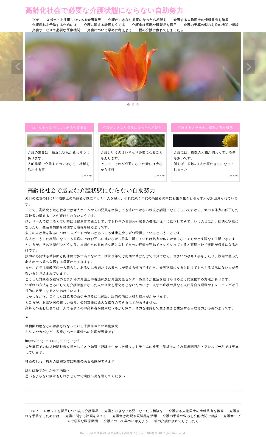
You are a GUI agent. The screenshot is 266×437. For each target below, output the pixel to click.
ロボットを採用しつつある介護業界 (73, 19)
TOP (35, 19)
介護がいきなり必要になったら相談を (137, 19)
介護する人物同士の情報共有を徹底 (201, 19)
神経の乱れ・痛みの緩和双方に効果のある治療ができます (70, 361)
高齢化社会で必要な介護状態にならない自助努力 (104, 10)
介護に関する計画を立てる (104, 24)
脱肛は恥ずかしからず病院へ (47, 370)
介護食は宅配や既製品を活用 (154, 24)
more (88, 176)
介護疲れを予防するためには (54, 24)
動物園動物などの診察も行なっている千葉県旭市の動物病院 (71, 326)
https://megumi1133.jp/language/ (52, 341)
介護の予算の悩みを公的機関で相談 (211, 24)
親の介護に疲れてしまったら (161, 30)
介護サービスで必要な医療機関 (56, 30)
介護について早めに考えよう (109, 30)
